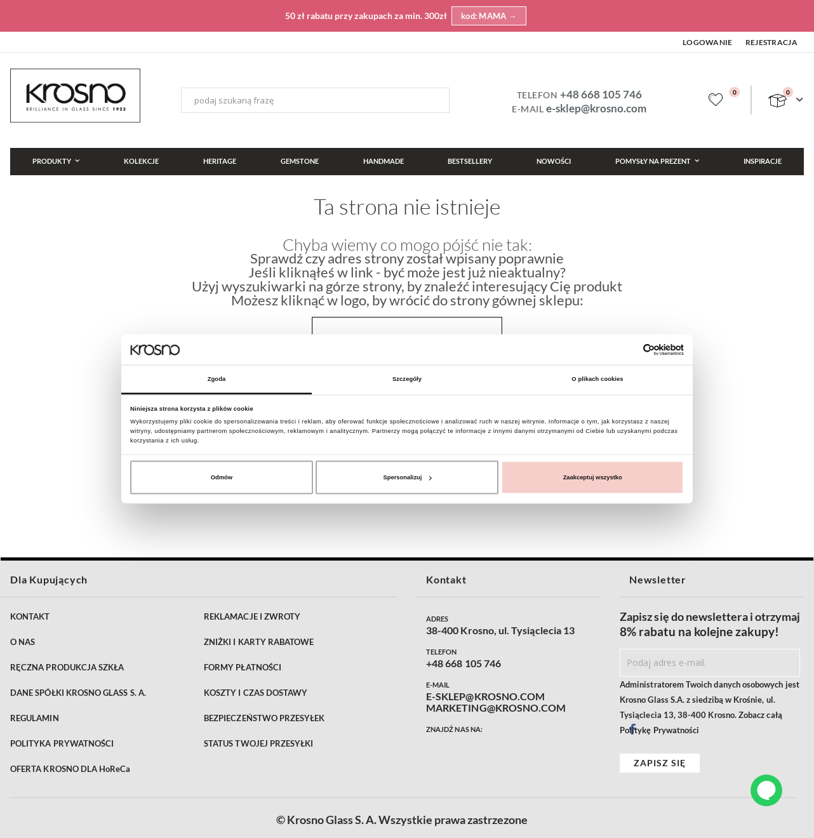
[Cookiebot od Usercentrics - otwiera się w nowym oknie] (628, 349)
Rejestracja (771, 42)
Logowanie (708, 42)
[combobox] (315, 100)
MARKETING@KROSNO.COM (496, 708)
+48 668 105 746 (601, 94)
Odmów (221, 477)
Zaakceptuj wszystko (592, 477)
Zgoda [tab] (217, 379)
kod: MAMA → (489, 16)
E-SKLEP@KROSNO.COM (485, 696)
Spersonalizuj (408, 477)
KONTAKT (30, 616)
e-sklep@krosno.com (596, 108)
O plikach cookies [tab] (597, 379)
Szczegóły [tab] (407, 379)
